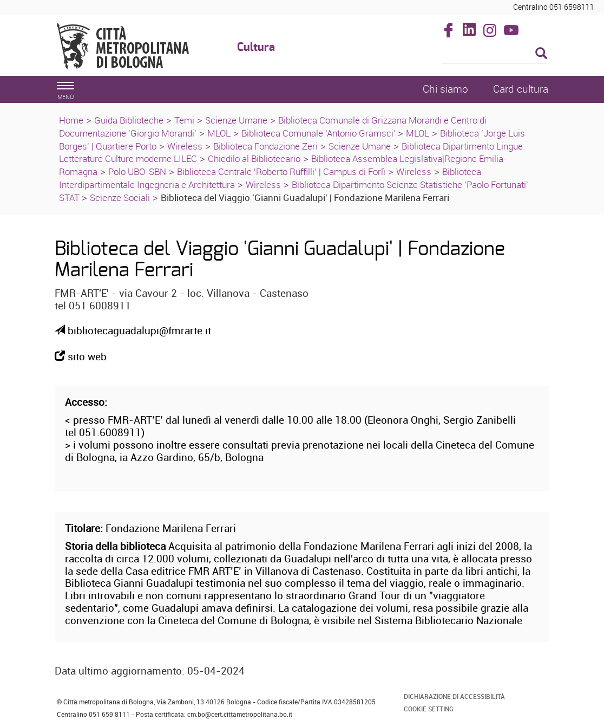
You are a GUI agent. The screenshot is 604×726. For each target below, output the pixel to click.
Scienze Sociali (120, 197)
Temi (184, 120)
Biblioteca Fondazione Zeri (265, 146)
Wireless (184, 146)
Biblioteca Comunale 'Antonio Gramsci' (319, 133)
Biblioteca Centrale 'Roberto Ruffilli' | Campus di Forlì (281, 171)
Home (71, 120)
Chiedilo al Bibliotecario (254, 158)
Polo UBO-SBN (137, 171)
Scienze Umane (236, 120)
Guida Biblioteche (128, 120)
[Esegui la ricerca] (541, 54)
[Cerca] (495, 54)
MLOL (219, 133)
